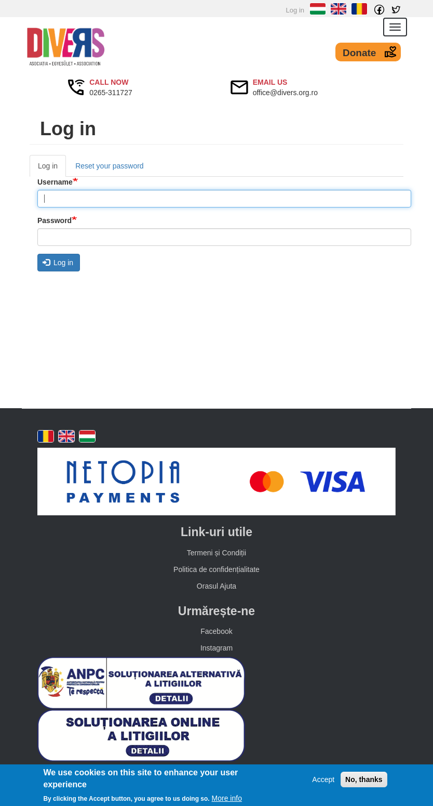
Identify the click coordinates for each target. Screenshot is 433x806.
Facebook (216, 631)
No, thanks (364, 780)
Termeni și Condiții (216, 553)
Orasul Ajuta (216, 586)
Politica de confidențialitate (216, 569)
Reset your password (109, 166)
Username (55, 182)
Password (54, 220)
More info (227, 799)
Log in (295, 10)
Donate (359, 52)
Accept (323, 780)
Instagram (216, 648)
